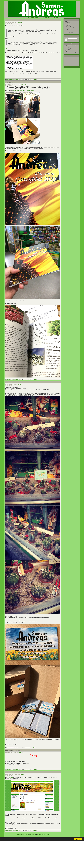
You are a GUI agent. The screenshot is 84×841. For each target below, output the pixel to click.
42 (33, 834)
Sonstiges (55, 17)
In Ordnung (78, 839)
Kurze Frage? (67, 22)
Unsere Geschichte (68, 28)
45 (39, 834)
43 (35, 834)
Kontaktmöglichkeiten (69, 26)
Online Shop (67, 24)
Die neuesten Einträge (69, 43)
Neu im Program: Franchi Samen (71, 52)
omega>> (48, 834)
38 (26, 834)
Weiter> (44, 834)
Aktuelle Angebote (45, 17)
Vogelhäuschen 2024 (69, 32)
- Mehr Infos (27, 839)
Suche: (66, 35)
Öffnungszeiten (68, 23)
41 (32, 834)
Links (66, 19)
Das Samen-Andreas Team (70, 27)
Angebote (22, 774)
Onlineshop (10, 777)
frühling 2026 (67, 50)
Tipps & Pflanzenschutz (32, 17)
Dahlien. (66, 51)
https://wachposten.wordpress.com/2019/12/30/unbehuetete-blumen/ (19, 48)
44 (37, 834)
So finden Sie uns (68, 25)
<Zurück (22, 834)
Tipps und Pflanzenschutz (22, 84)
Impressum (67, 30)
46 (40, 834)
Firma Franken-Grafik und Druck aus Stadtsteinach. (23, 90)
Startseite (67, 21)
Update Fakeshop (68, 48)
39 (28, 834)
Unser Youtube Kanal (69, 29)
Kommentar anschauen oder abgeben (13, 79)
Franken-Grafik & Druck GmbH (11, 621)
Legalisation (67, 47)
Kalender (67, 55)
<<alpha (18, 834)
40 (30, 834)
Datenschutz (67, 31)
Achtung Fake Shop (69, 49)
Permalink (35, 79)
